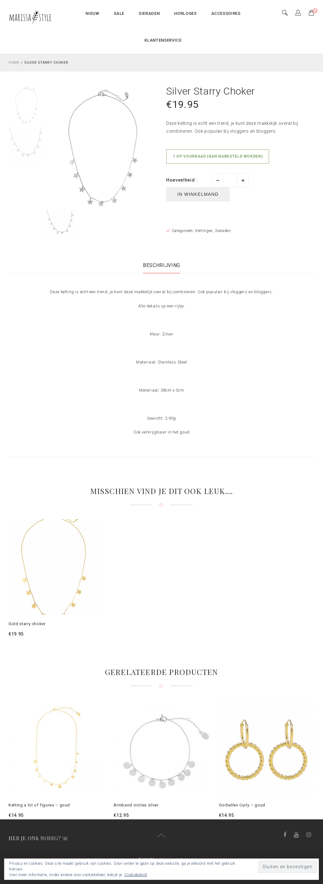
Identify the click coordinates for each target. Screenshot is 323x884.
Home (14, 63)
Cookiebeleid (135, 875)
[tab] (161, 265)
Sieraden (223, 231)
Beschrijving (161, 265)
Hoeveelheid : (181, 180)
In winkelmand (198, 194)
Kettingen (204, 231)
